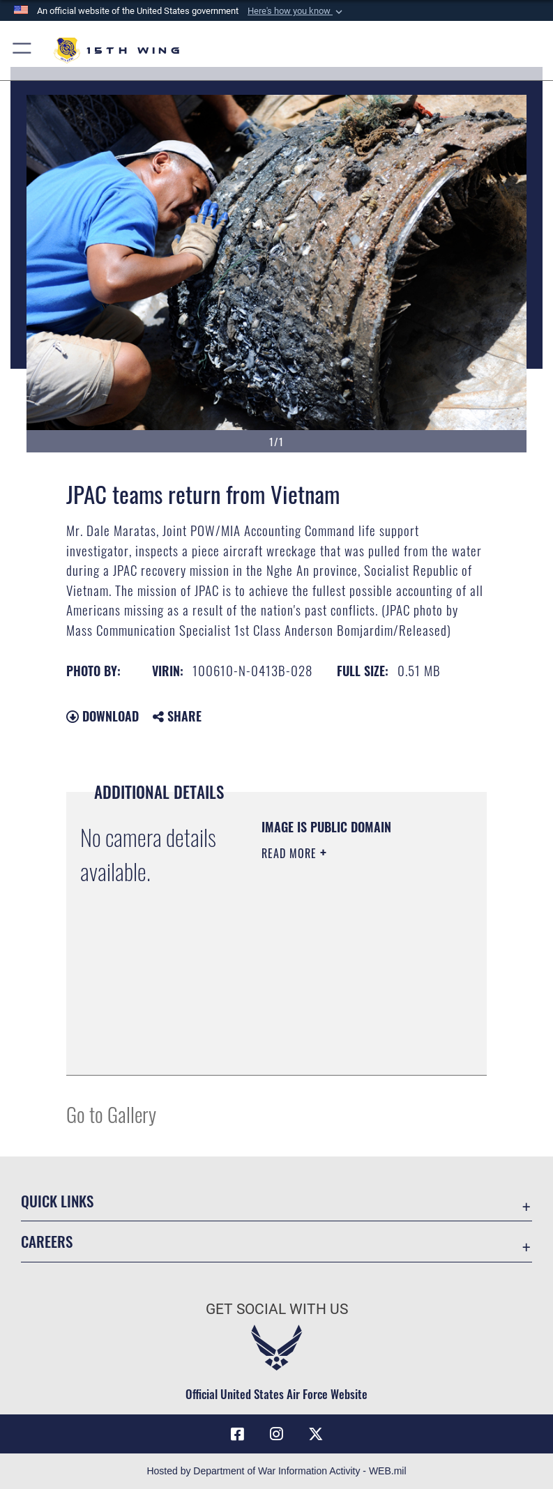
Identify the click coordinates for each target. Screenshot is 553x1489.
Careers (47, 1241)
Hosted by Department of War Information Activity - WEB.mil (276, 1470)
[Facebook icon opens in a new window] (237, 1433)
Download (102, 716)
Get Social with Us (277, 1309)
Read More (291, 853)
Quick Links (57, 1201)
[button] (296, 11)
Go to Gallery (111, 1114)
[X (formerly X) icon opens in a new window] (315, 1433)
